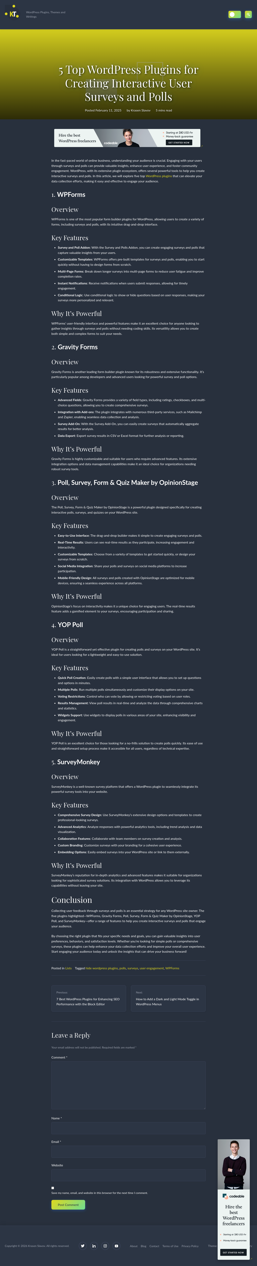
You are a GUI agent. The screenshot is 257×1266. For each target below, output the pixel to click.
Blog (143, 1246)
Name (56, 1118)
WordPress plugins (159, 176)
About (134, 1246)
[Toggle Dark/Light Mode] (235, 14)
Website (57, 1165)
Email (56, 1141)
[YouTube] (116, 1246)
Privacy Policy (190, 1246)
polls (122, 968)
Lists (68, 968)
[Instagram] (105, 1246)
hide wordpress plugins (102, 968)
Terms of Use (170, 1246)
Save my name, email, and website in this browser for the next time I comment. (99, 1192)
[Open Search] (248, 14)
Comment (59, 1057)
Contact (154, 1246)
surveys (132, 968)
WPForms (172, 968)
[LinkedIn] (94, 1246)
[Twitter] (83, 1246)
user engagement (152, 968)
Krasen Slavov (141, 110)
